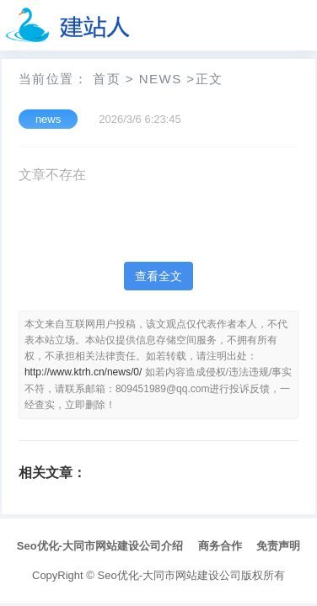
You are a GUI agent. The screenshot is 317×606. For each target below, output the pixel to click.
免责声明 (278, 546)
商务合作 (220, 546)
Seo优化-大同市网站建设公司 (169, 575)
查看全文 (158, 276)
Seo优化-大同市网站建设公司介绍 (100, 546)
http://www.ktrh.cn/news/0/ (83, 372)
